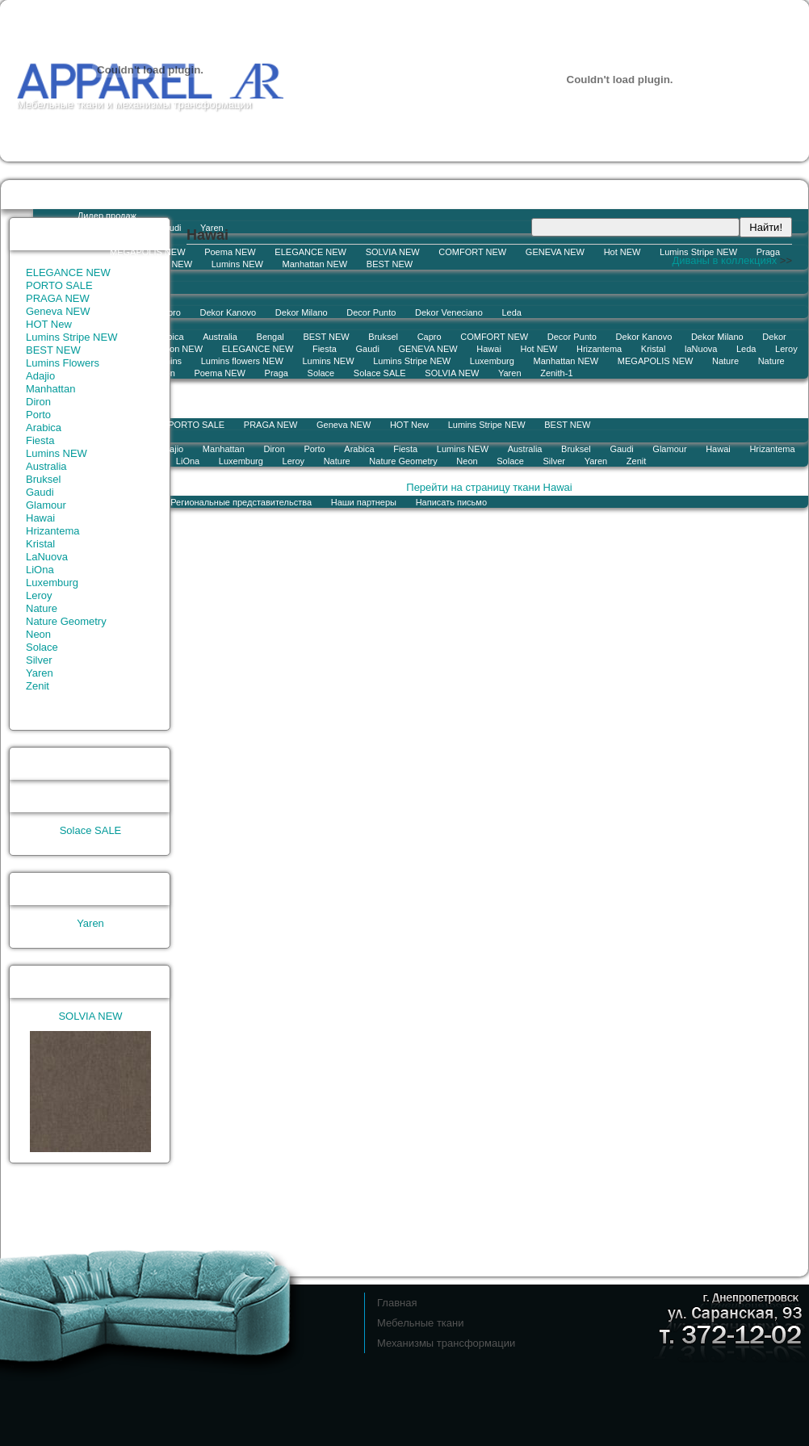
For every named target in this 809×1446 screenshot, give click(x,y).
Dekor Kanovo (644, 337)
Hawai (488, 349)
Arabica (359, 449)
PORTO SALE (59, 285)
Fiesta (324, 349)
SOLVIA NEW (393, 252)
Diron (38, 402)
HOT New (409, 425)
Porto (314, 449)
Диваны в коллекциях (724, 260)
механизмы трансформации (183, 104)
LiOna (40, 570)
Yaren (510, 373)
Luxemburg (492, 361)
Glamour (669, 449)
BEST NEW (390, 264)
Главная (397, 1303)
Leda (511, 312)
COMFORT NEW (472, 252)
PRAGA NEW (58, 298)
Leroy (786, 349)
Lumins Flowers (62, 363)
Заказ (193, 194)
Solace (321, 373)
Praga (768, 252)
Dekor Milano (301, 312)
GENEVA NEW (555, 252)
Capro (429, 337)
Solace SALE (380, 373)
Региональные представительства (241, 502)
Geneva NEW (343, 425)
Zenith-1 (556, 373)
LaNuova (47, 557)
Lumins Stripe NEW (698, 252)
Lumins (124, 228)
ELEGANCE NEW (310, 252)
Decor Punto (371, 312)
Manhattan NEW (315, 264)
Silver (554, 461)
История (207, 481)
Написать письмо (451, 502)
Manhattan (50, 389)
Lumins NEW (237, 264)
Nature (725, 361)
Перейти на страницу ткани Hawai (489, 487)
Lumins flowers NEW (151, 264)
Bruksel (383, 337)
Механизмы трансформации (446, 1343)
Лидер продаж (107, 215)
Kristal (653, 349)
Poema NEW (230, 252)
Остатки (64, 194)
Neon (466, 461)
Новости (131, 194)
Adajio (40, 376)
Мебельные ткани (60, 104)
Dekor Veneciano (449, 312)
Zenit (636, 461)
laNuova (701, 349)
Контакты (277, 481)
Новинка (95, 240)
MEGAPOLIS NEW (148, 252)
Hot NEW (622, 252)
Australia (525, 449)
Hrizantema (599, 349)
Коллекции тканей (278, 194)
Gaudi (169, 228)
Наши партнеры (363, 502)
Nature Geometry (403, 461)
